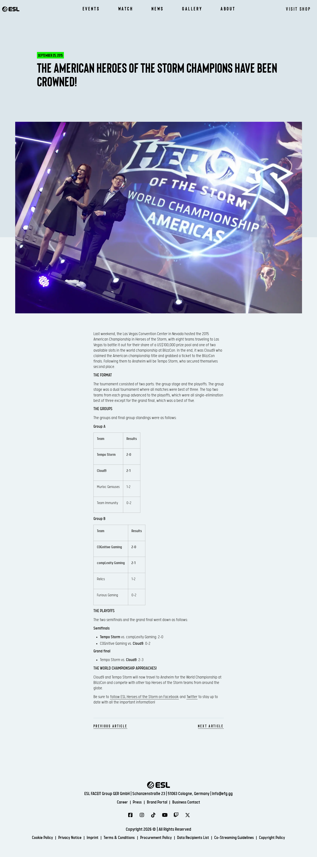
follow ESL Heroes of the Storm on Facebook (144, 697)
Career (120, 802)
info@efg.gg (222, 793)
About (228, 9)
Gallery (192, 9)
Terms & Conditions (116, 837)
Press (136, 802)
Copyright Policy (279, 837)
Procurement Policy (156, 837)
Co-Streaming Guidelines (238, 837)
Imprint (88, 837)
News (157, 9)
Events (91, 9)
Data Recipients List (195, 837)
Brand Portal (157, 802)
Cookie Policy (35, 837)
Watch (125, 9)
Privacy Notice (64, 837)
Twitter (192, 697)
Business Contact (188, 802)
